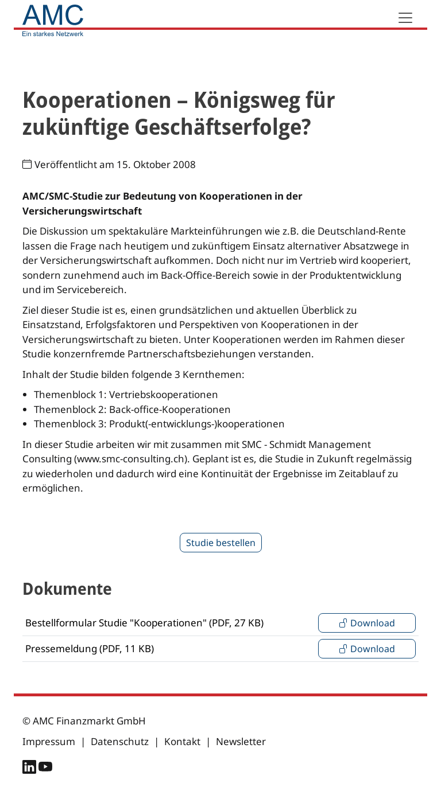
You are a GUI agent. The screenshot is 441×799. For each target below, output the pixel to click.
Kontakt (182, 741)
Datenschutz (120, 741)
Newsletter (241, 741)
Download (367, 623)
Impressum (48, 741)
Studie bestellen (221, 542)
